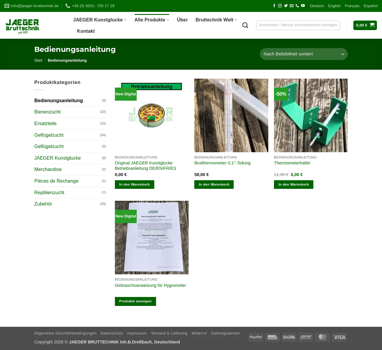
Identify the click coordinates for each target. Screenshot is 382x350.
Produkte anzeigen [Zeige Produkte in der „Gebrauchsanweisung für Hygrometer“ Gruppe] (135, 301)
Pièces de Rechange (56, 180)
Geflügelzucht (49, 135)
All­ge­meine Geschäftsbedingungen (65, 333)
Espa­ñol (371, 6)
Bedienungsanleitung (58, 100)
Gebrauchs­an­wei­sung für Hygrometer (150, 285)
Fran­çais (352, 6)
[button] (365, 25)
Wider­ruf (199, 333)
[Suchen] (245, 25)
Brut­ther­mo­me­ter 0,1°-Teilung (222, 163)
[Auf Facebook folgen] (274, 6)
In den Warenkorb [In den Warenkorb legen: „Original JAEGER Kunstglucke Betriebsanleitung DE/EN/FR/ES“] (134, 184)
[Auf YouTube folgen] (303, 6)
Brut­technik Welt (216, 20)
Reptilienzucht (49, 192)
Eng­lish (334, 6)
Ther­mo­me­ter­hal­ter (292, 163)
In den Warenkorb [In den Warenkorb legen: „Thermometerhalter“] (293, 184)
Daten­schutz (112, 333)
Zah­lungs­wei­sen (225, 333)
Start (38, 60)
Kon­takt (86, 31)
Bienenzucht (47, 111)
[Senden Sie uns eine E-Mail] (291, 6)
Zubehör (43, 203)
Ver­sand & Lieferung (169, 333)
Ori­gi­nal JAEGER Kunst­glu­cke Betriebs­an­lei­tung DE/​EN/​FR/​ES (145, 166)
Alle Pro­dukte (151, 20)
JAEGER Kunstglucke (57, 158)
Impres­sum (137, 333)
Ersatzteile (45, 123)
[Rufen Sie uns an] (297, 6)
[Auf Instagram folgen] (280, 6)
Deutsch (317, 6)
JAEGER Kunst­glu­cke (100, 20)
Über (182, 19)
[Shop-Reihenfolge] (304, 54)
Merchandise (48, 169)
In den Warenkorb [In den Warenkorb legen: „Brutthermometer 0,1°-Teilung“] (214, 184)
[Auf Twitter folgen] (286, 6)
